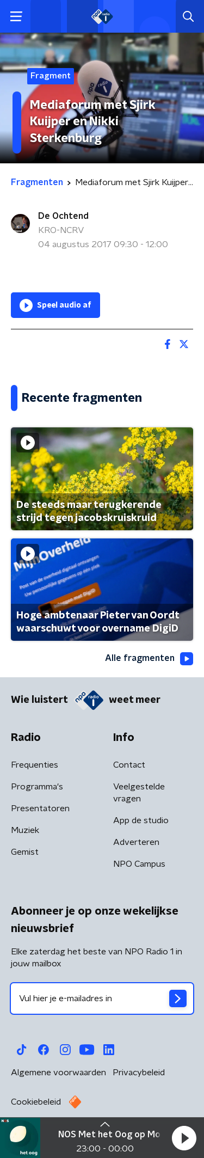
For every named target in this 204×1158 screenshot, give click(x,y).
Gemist (25, 852)
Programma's (37, 786)
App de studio (141, 820)
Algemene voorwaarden (58, 1072)
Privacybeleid (139, 1072)
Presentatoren (40, 808)
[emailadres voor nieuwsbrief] (102, 998)
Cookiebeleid (36, 1102)
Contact (129, 765)
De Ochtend (63, 216)
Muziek (25, 830)
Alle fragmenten (149, 658)
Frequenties (34, 765)
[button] (183, 1137)
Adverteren (136, 842)
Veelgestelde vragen (139, 792)
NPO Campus (139, 864)
